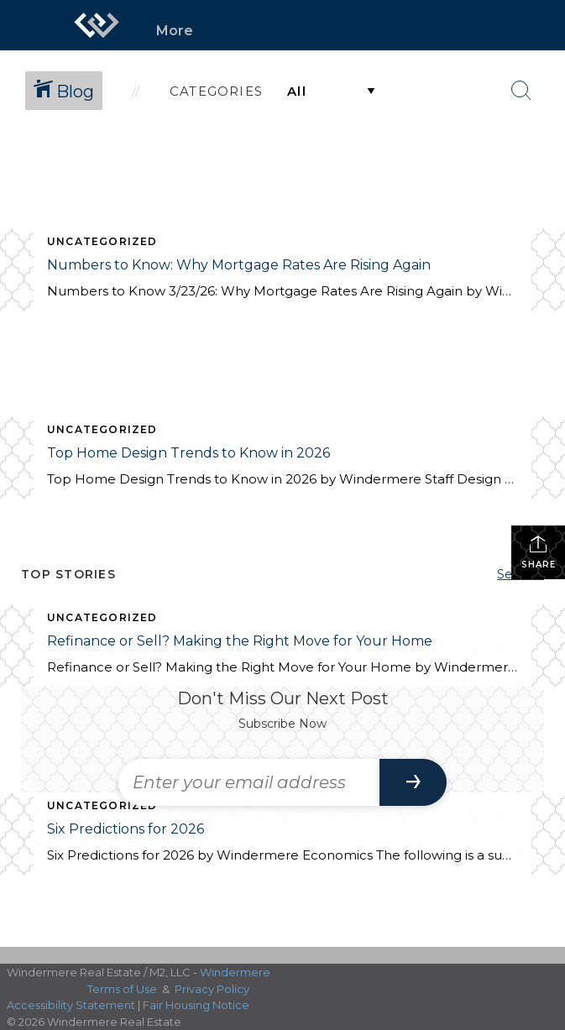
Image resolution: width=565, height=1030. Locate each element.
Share (538, 552)
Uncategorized (102, 241)
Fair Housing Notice (196, 1005)
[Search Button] (521, 90)
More (174, 31)
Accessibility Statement (71, 1005)
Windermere (235, 972)
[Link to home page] (96, 25)
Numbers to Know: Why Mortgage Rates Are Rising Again (239, 265)
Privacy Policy (212, 989)
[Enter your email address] (249, 782)
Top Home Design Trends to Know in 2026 (188, 453)
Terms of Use (122, 989)
